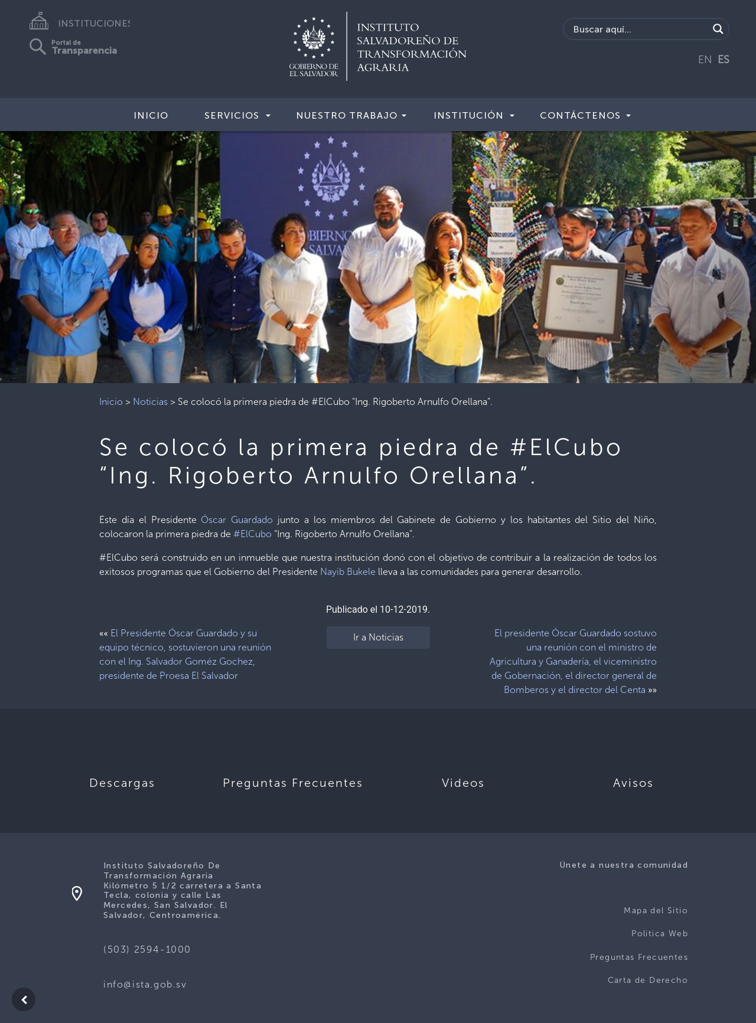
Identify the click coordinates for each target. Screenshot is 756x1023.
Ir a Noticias (378, 637)
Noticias (150, 401)
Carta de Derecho (648, 980)
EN (705, 59)
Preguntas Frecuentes (639, 957)
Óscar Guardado (237, 519)
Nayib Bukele (348, 571)
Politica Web (659, 934)
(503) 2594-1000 (147, 949)
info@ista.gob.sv (145, 984)
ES (723, 59)
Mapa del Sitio (656, 911)
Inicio (150, 115)
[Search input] (639, 29)
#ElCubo (252, 534)
